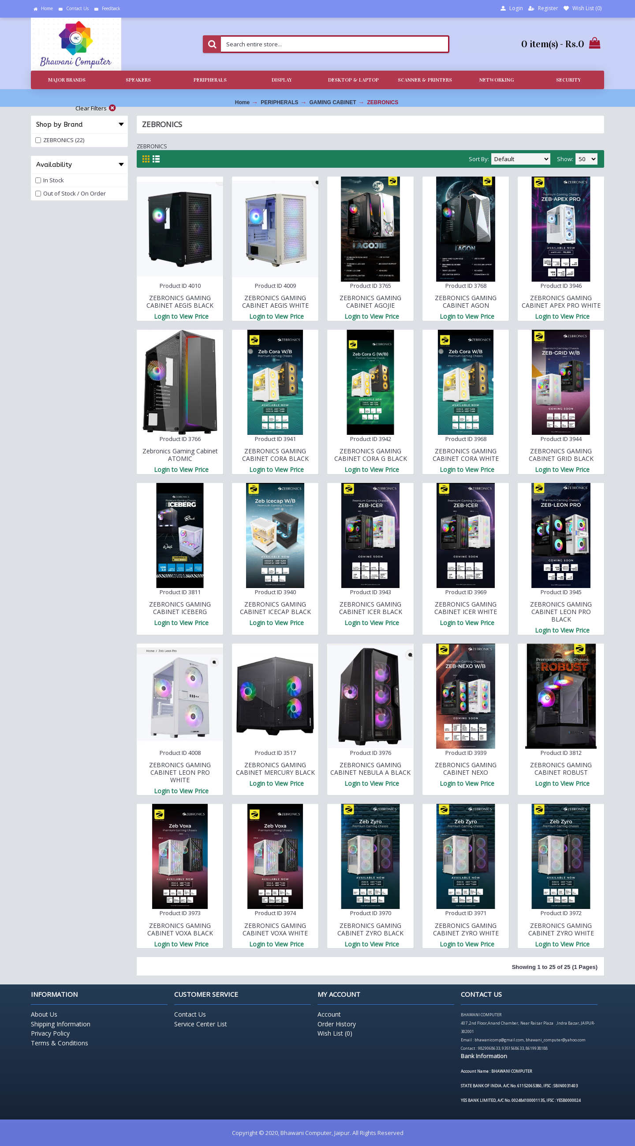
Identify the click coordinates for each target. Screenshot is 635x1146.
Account (329, 1014)
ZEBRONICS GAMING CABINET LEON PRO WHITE (180, 772)
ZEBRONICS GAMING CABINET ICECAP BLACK (275, 608)
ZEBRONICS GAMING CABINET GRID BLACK (561, 455)
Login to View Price (181, 316)
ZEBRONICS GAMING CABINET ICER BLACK (370, 608)
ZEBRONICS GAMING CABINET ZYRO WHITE (466, 929)
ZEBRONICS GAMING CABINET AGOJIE (370, 301)
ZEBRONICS (383, 102)
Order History (337, 1024)
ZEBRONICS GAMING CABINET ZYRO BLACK (370, 929)
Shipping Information (60, 1024)
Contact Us (190, 1014)
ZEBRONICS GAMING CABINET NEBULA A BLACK (370, 769)
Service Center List (200, 1024)
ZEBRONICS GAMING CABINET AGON (466, 301)
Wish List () (335, 1033)
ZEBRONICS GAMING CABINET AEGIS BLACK (179, 301)
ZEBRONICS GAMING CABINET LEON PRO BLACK (561, 611)
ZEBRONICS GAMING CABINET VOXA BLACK (180, 929)
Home (242, 102)
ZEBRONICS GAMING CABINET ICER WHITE (465, 608)
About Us (44, 1014)
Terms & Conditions (59, 1043)
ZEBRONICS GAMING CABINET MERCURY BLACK (275, 769)
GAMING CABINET (333, 102)
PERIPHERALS (279, 102)
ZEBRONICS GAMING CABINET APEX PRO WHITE (561, 301)
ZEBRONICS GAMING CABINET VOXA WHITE (275, 929)
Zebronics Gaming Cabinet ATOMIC (180, 455)
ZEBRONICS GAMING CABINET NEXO (466, 769)
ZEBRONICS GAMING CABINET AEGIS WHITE (275, 301)
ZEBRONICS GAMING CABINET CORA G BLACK (370, 455)
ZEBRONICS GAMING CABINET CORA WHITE (466, 455)
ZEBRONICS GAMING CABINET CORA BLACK (275, 455)
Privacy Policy (50, 1033)
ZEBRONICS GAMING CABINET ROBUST (561, 769)
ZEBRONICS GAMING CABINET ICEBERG (180, 608)
